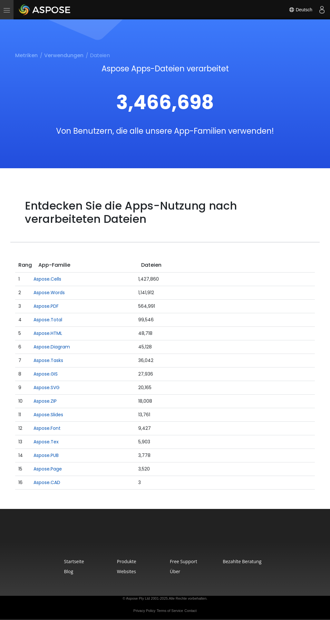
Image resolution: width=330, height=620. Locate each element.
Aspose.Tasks (48, 360)
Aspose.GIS (46, 374)
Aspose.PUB (46, 455)
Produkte (126, 561)
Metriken (26, 55)
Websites (126, 571)
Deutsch (300, 10)
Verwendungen (63, 55)
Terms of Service (170, 611)
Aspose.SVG (47, 387)
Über (175, 571)
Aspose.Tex (46, 442)
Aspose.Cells (47, 279)
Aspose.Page (48, 469)
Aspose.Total (48, 319)
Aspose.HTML (48, 333)
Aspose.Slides (48, 414)
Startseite (74, 561)
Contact (190, 611)
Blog (68, 571)
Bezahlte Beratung (242, 561)
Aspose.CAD (47, 482)
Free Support (183, 561)
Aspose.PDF (46, 306)
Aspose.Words (49, 292)
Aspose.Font (47, 428)
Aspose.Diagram (52, 347)
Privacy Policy (144, 611)
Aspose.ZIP (45, 401)
